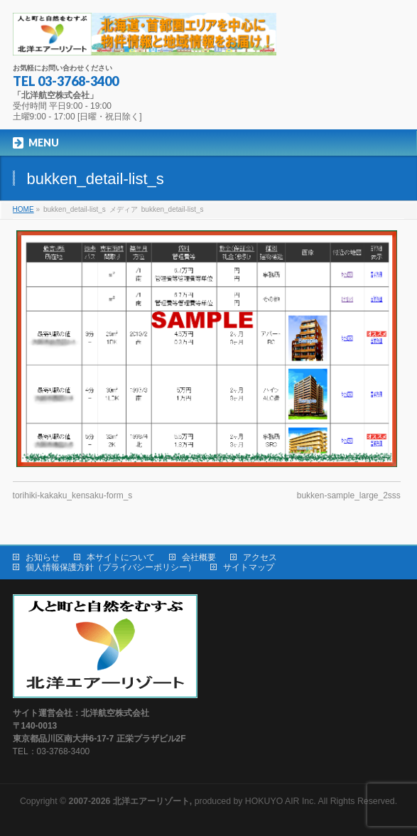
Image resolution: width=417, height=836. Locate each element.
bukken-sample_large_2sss (349, 495)
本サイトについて (121, 557)
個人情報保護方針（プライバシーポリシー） (111, 567)
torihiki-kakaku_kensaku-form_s (73, 495)
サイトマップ (248, 567)
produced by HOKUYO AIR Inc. (192, 801)
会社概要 (199, 557)
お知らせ (43, 557)
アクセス (260, 557)
